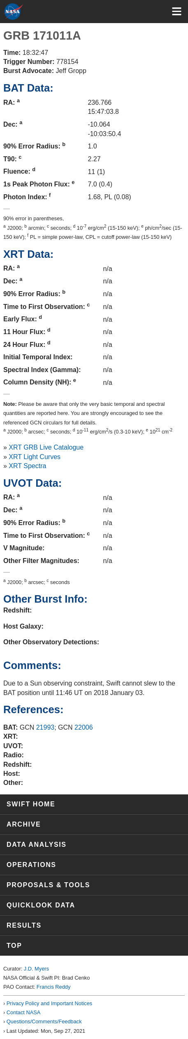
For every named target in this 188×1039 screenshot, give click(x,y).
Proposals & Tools (48, 884)
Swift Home (31, 804)
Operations (31, 864)
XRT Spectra (27, 465)
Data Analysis (37, 844)
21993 (45, 727)
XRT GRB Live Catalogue (46, 447)
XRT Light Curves (34, 456)
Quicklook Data (41, 905)
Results (24, 925)
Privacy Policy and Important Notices (49, 1003)
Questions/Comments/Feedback (44, 1021)
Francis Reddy (54, 987)
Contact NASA (24, 1012)
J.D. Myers (36, 969)
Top (14, 945)
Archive (24, 824)
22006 (83, 727)
